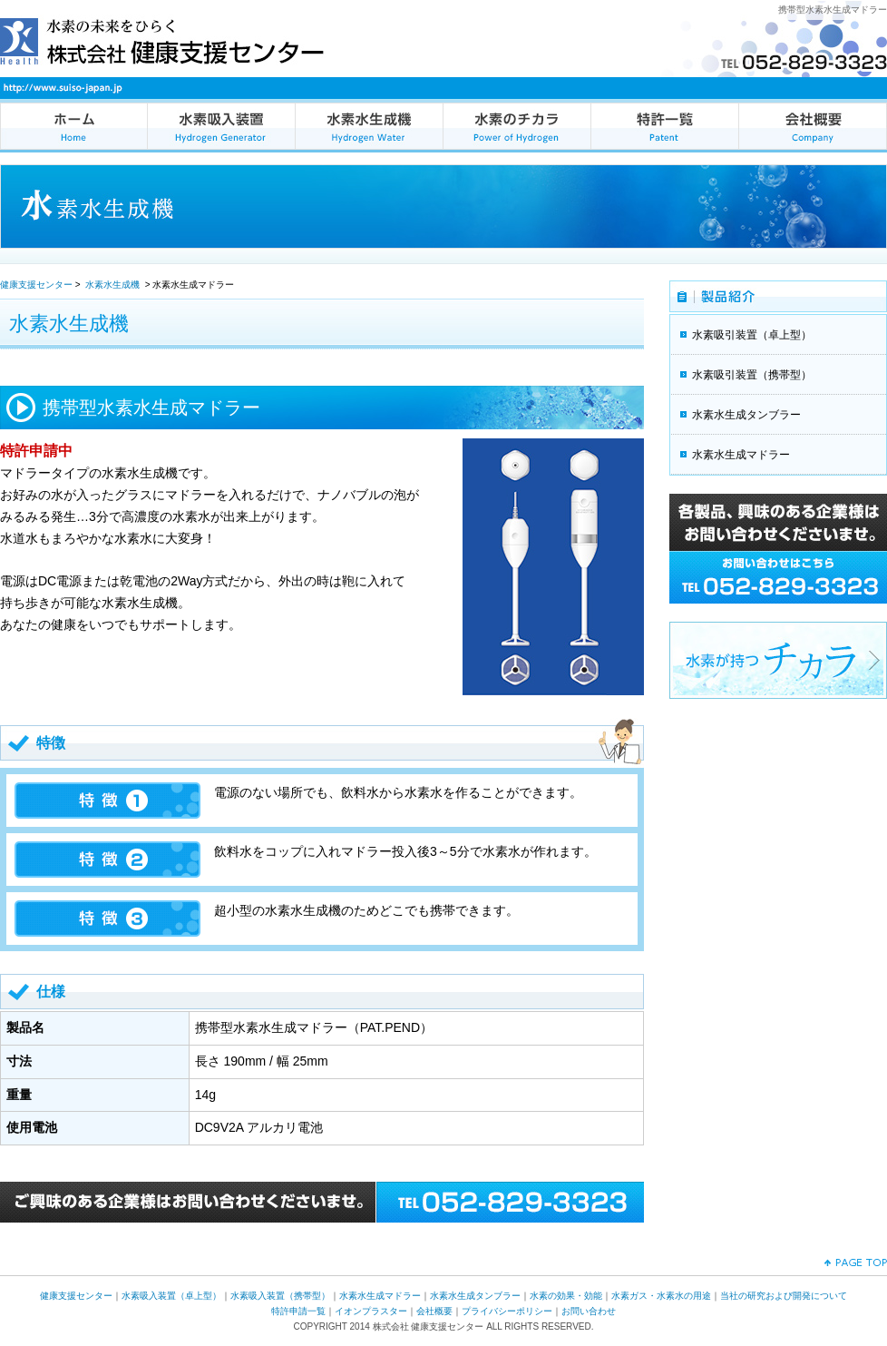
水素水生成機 (370, 126)
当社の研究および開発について (783, 1296)
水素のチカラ (517, 126)
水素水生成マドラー (741, 454)
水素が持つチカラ (778, 660)
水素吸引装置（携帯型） (752, 374)
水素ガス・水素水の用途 (661, 1296)
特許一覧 (665, 126)
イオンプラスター (371, 1311)
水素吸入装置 (222, 126)
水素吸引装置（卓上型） (752, 335)
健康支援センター (36, 285)
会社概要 (813, 126)
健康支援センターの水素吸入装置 (74, 126)
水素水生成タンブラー (746, 414)
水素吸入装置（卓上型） (171, 1296)
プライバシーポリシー (507, 1311)
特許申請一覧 (298, 1311)
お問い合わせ (588, 1311)
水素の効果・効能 (566, 1296)
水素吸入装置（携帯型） (280, 1296)
